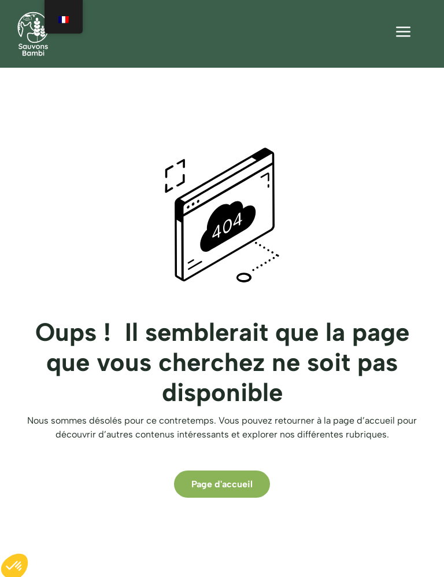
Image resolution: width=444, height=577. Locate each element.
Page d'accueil (222, 484)
